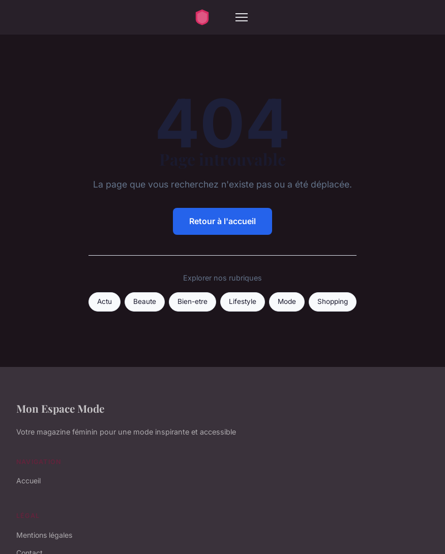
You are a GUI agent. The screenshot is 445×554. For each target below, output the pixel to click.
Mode (287, 301)
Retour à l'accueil (222, 221)
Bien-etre (192, 301)
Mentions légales (44, 535)
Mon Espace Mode (60, 408)
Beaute (144, 301)
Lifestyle (242, 301)
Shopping (332, 301)
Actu (104, 301)
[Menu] (241, 17)
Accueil (28, 480)
